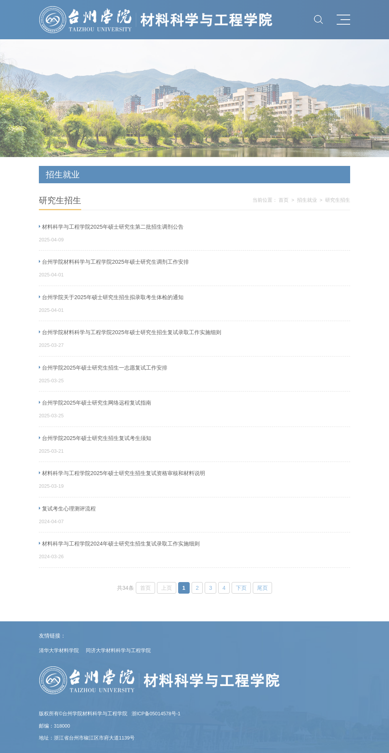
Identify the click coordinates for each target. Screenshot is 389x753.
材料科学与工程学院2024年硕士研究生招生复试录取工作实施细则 (121, 543)
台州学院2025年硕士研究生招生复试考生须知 (96, 438)
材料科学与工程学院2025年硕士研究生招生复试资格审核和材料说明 (123, 473)
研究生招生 (337, 200)
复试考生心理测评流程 (69, 508)
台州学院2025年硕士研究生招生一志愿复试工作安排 (104, 368)
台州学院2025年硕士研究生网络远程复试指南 (96, 403)
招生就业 (307, 200)
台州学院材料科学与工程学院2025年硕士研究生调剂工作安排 (115, 262)
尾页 (262, 588)
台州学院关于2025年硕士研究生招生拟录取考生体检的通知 (113, 297)
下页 (241, 588)
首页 (284, 200)
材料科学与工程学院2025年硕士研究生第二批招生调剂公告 (113, 227)
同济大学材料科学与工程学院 (118, 650)
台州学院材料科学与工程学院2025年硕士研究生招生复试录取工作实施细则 (131, 332)
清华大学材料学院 (59, 650)
